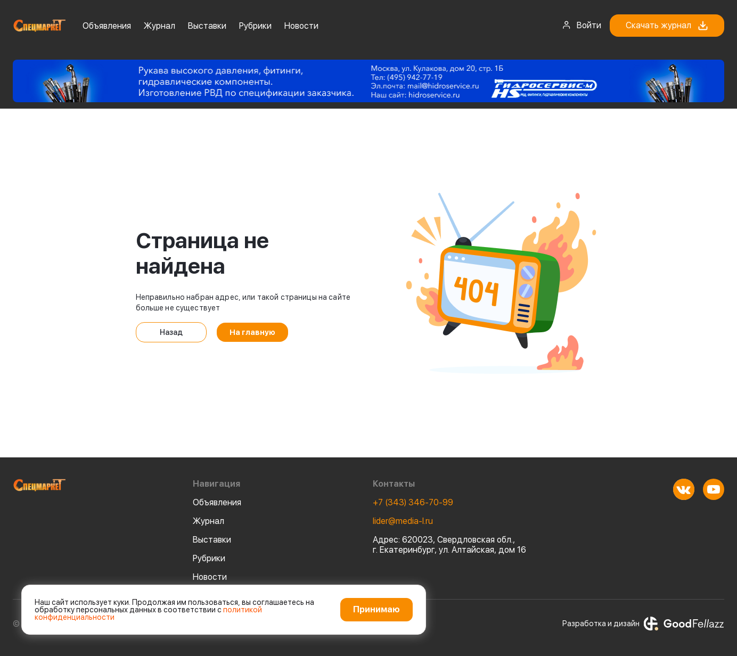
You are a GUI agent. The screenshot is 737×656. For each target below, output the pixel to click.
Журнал (159, 26)
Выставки (207, 26)
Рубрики (255, 26)
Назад (171, 332)
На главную (252, 332)
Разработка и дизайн (643, 623)
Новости (301, 26)
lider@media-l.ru (403, 521)
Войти (581, 25)
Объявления (107, 26)
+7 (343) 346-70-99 (413, 502)
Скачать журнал (667, 25)
